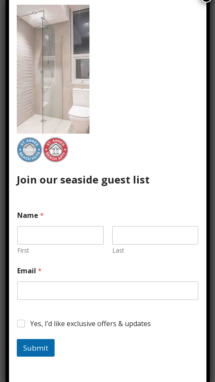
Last (118, 250)
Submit (35, 348)
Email (29, 271)
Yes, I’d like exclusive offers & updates (90, 323)
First (23, 250)
